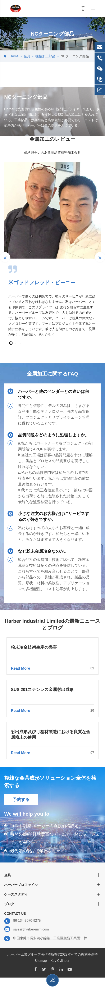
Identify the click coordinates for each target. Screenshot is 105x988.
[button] (11, 343)
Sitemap (41, 960)
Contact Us (15, 913)
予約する (21, 799)
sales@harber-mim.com (26, 929)
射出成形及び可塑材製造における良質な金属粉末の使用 (50, 734)
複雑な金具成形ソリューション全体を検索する (50, 781)
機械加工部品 (45, 56)
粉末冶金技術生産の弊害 (34, 647)
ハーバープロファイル (52, 884)
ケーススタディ (52, 894)
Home (14, 56)
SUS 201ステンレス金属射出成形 (42, 689)
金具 (27, 56)
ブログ (52, 903)
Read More (52, 668)
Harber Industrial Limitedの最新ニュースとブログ (52, 624)
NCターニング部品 (74, 56)
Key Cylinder (59, 960)
